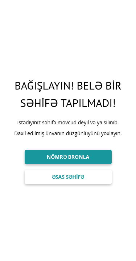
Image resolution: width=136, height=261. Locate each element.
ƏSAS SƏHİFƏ (68, 176)
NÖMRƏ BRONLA (68, 156)
